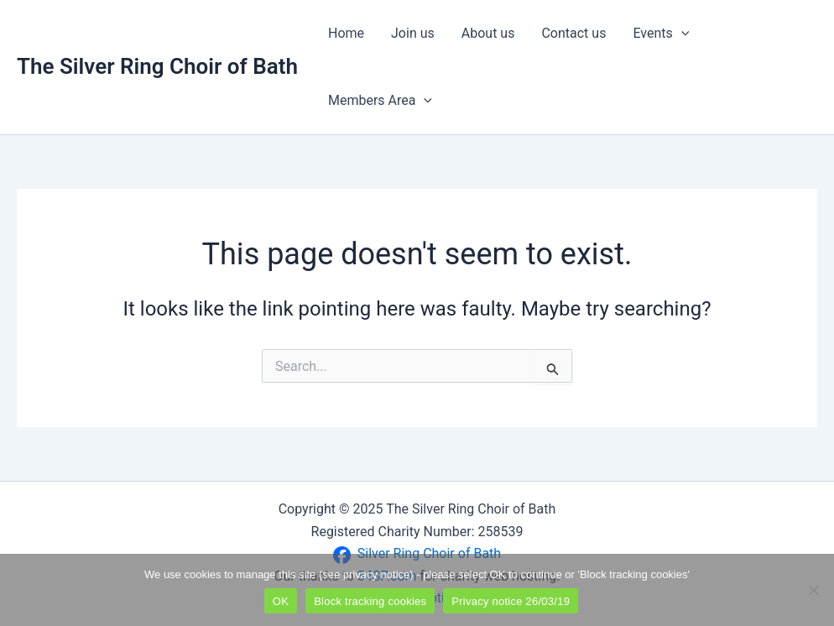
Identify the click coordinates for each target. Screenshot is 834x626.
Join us (413, 33)
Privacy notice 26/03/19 (510, 601)
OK (281, 601)
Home (346, 33)
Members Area (380, 100)
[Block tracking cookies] (813, 590)
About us (488, 33)
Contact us (573, 33)
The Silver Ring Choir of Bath (157, 66)
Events (661, 33)
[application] (681, 33)
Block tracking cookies (370, 601)
